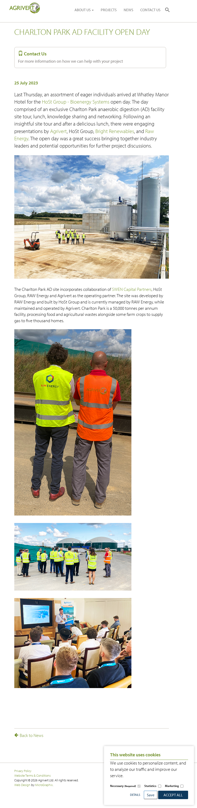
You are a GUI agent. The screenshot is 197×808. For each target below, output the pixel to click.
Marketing (172, 786)
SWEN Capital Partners (132, 289)
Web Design (22, 785)
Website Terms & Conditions (32, 775)
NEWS (128, 9)
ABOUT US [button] (84, 9)
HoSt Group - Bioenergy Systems (75, 101)
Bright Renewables (114, 131)
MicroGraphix (44, 785)
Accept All (173, 795)
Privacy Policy (22, 770)
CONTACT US (150, 9)
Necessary (123, 786)
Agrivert (58, 131)
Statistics (150, 786)
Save (150, 795)
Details (135, 795)
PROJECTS (109, 9)
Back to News (28, 735)
